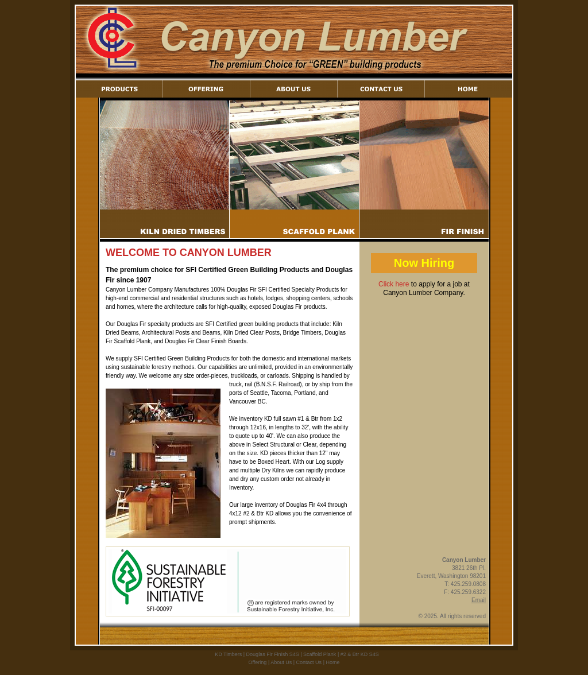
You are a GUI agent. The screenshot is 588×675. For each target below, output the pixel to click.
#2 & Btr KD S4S (360, 654)
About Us (281, 662)
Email (478, 600)
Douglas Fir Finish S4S (272, 654)
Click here (393, 284)
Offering (258, 662)
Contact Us (309, 662)
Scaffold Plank (319, 654)
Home (332, 662)
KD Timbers (228, 654)
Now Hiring (424, 263)
